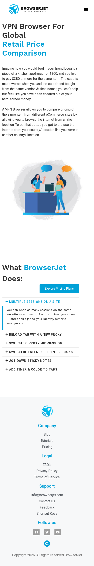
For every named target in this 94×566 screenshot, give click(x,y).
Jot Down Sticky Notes (30, 360)
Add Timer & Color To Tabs (33, 369)
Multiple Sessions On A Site (34, 301)
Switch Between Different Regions (41, 352)
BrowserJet (73, 555)
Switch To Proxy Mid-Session (35, 343)
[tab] (40, 301)
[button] (86, 9)
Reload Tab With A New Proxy (35, 334)
